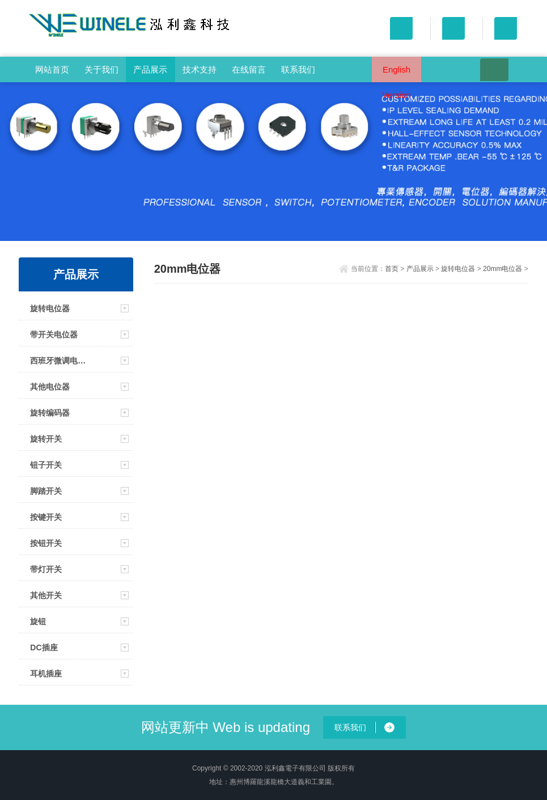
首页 (391, 269)
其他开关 (46, 595)
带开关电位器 (54, 334)
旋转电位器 (50, 308)
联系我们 (298, 69)
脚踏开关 (46, 491)
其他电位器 (50, 386)
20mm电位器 (502, 269)
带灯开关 (46, 569)
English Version (397, 73)
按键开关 (46, 517)
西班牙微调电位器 (61, 360)
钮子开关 (46, 464)
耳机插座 (46, 673)
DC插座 (43, 647)
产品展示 (150, 69)
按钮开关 (46, 543)
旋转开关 (46, 438)
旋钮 (38, 621)
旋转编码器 (50, 412)
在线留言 (249, 69)
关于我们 (101, 69)
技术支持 (200, 69)
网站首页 (52, 69)
